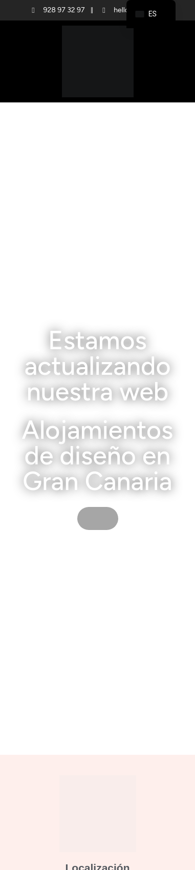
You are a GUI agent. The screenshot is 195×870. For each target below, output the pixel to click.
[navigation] (151, 14)
